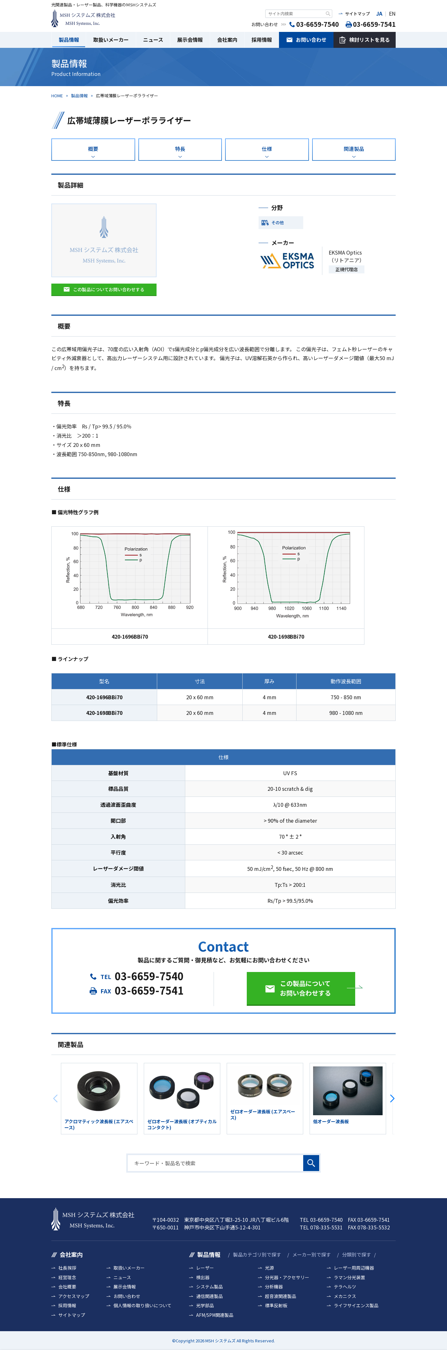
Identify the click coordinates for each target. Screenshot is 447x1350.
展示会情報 (190, 39)
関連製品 (354, 148)
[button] (392, 1099)
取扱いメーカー (111, 39)
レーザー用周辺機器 (354, 1268)
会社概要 (67, 1287)
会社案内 (227, 39)
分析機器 (274, 1287)
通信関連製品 (209, 1296)
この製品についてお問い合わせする (108, 289)
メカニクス (345, 1296)
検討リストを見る (369, 39)
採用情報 (262, 39)
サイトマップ (357, 14)
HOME (57, 96)
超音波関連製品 (280, 1296)
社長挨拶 (67, 1268)
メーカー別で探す (311, 1254)
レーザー (205, 1268)
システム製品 (209, 1287)
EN (392, 13)
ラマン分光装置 (349, 1277)
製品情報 (69, 39)
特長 (180, 148)
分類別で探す (356, 1254)
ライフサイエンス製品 (356, 1305)
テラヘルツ (345, 1287)
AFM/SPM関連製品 (214, 1315)
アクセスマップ (73, 1296)
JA (379, 13)
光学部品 (205, 1305)
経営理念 (67, 1277)
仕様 (267, 148)
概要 (93, 148)
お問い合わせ (311, 39)
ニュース (153, 39)
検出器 (202, 1277)
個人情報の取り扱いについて (143, 1305)
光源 (269, 1268)
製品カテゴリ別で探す (257, 1254)
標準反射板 (276, 1305)
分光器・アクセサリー (287, 1277)
